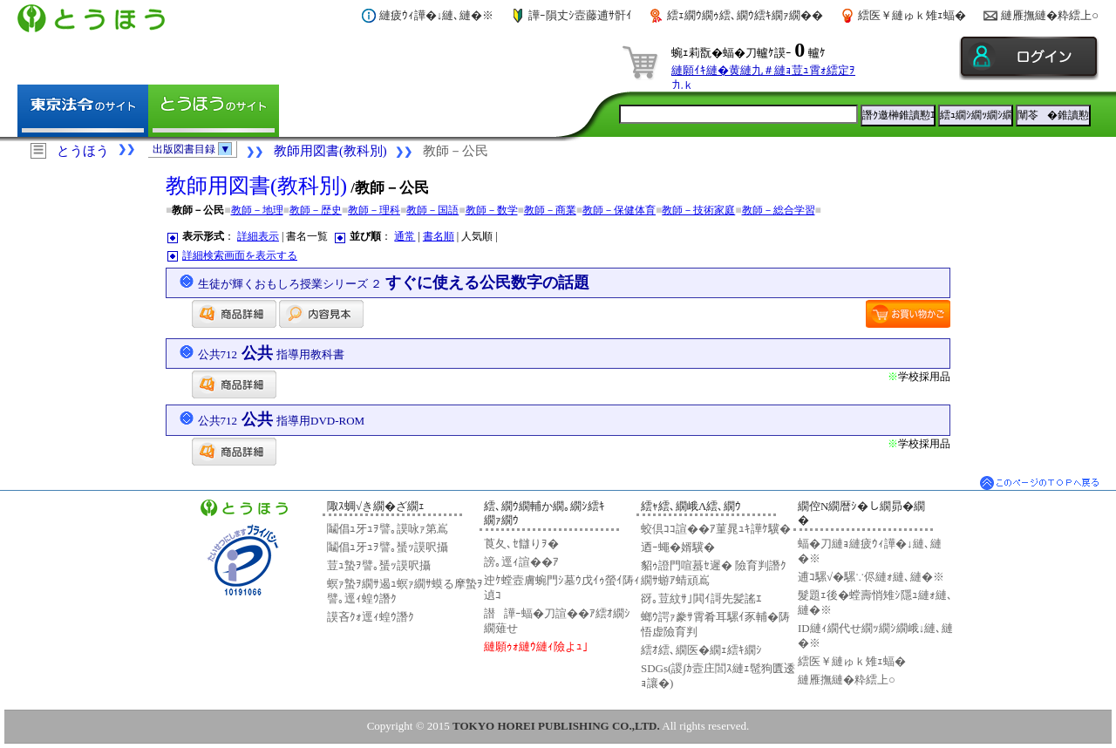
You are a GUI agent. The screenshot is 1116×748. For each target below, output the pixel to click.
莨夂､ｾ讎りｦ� (521, 543)
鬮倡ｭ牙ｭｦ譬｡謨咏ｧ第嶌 (387, 528)
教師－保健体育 (619, 210)
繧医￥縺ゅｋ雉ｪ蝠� (912, 15)
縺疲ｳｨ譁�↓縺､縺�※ (436, 15)
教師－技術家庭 (698, 210)
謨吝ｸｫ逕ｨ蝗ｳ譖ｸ (370, 616)
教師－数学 (492, 210)
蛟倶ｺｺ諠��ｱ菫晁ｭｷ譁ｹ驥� (716, 528)
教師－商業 (550, 210)
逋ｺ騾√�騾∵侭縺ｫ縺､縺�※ (871, 576)
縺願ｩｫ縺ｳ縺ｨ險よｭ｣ (536, 646)
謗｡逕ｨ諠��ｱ (521, 561)
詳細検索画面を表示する (239, 255)
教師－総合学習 (778, 210)
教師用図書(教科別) (330, 151)
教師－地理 (257, 210)
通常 (404, 236)
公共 (271, 353)
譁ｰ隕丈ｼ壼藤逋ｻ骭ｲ (580, 15)
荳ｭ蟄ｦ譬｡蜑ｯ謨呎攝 (379, 565)
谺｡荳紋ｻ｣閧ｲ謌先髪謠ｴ (701, 598)
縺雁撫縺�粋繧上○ (1050, 15)
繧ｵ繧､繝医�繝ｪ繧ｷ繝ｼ (701, 649)
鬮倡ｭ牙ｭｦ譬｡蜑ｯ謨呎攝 (387, 547)
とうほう (83, 151)
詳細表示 (258, 236)
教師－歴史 (315, 210)
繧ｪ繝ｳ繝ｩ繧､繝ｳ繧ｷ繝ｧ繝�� (745, 15)
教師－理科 (374, 210)
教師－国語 (432, 210)
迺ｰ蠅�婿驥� (678, 547)
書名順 (438, 236)
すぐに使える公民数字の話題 (394, 282)
